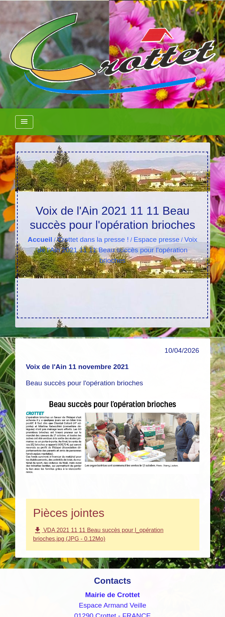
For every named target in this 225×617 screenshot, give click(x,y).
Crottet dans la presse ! (93, 239)
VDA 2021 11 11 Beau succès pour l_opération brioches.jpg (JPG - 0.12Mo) (98, 534)
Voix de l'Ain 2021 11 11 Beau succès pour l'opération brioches (118, 250)
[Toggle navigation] (24, 122)
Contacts (112, 581)
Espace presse (156, 239)
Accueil (40, 239)
